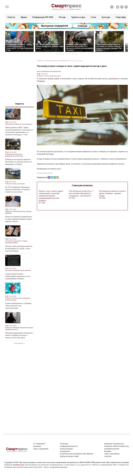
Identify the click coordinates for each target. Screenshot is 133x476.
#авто (15, 183)
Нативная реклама (111, 449)
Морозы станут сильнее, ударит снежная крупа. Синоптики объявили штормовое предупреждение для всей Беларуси (51, 196)
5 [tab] (71, 54)
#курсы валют (17, 241)
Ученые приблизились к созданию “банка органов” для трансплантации (18, 305)
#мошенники (24, 327)
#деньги (30, 327)
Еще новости (18, 343)
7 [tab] (77, 54)
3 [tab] (64, 54)
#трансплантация (10, 300)
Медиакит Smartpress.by (114, 444)
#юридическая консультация (14, 156)
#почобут (28, 270)
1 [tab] (58, 54)
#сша (22, 270)
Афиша (24, 17)
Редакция (37, 446)
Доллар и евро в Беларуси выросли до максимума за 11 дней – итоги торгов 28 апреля (18, 248)
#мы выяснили (9, 124)
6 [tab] (74, 54)
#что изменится (27, 124)
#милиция (16, 327)
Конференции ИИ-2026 (42, 17)
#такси (47, 76)
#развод (28, 211)
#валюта (15, 242)
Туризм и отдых (78, 17)
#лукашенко (16, 270)
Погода (62, 17)
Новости (11, 17)
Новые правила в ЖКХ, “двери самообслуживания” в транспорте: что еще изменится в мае (19, 47)
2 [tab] (61, 54)
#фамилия (8, 213)
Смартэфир (121, 17)
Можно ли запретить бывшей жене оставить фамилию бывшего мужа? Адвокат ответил (18, 219)
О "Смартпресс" (39, 444)
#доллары (8, 242)
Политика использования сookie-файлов (76, 454)
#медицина (26, 298)
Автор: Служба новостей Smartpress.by (49, 71)
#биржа (25, 241)
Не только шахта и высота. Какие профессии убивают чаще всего (49, 46)
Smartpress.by (18, 465)
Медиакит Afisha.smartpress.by (116, 446)
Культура (106, 17)
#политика (8, 270)
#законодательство (19, 211)
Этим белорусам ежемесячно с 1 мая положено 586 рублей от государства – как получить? (81, 193)
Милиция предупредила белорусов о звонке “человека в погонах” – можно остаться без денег (19, 335)
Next (126, 40)
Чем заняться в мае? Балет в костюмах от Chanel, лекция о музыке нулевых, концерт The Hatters (109, 47)
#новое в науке (17, 298)
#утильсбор (21, 183)
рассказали (113, 78)
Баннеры (107, 451)
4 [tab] (67, 54)
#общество (40, 76)
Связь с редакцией (40, 449)
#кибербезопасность (11, 329)
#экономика (9, 241)
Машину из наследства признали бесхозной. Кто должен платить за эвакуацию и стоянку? (79, 47)
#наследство (18, 154)
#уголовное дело (55, 76)
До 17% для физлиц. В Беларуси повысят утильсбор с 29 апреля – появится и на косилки (18, 189)
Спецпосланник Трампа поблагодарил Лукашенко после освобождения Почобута (17, 276)
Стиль (93, 17)
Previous (6, 40)
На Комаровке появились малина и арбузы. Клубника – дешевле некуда (112, 193)
